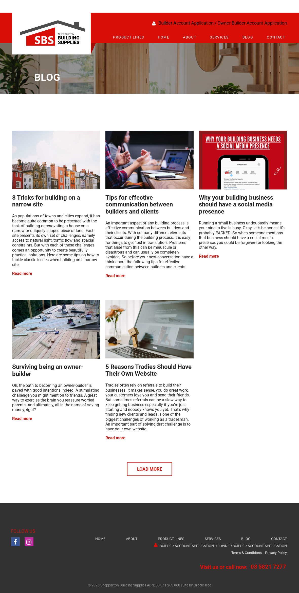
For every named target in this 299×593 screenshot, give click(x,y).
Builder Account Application (186, 23)
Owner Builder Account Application (252, 23)
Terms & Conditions (246, 553)
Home (164, 37)
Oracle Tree (202, 585)
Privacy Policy (276, 553)
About (189, 37)
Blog (247, 37)
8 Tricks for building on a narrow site (46, 201)
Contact (276, 37)
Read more (22, 273)
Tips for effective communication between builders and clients (139, 204)
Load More (149, 469)
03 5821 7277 (268, 567)
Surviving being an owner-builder (47, 370)
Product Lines (128, 37)
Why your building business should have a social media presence (236, 204)
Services (219, 37)
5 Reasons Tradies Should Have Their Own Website (148, 370)
